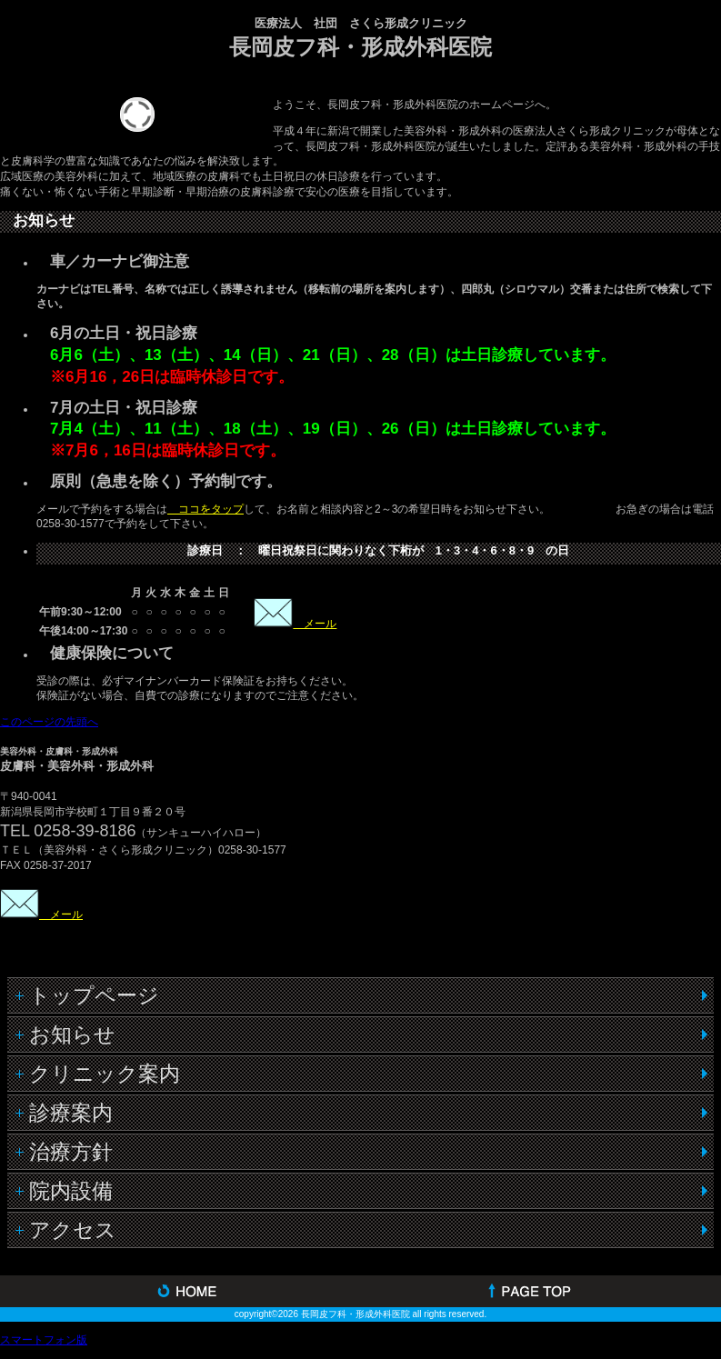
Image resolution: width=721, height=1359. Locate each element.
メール (314, 623)
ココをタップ (205, 509)
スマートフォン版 (43, 1340)
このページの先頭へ (49, 721)
